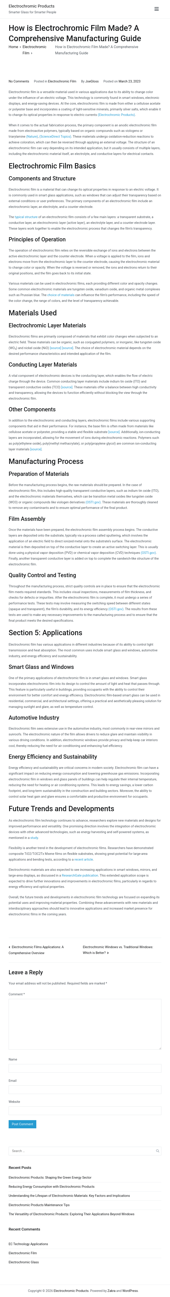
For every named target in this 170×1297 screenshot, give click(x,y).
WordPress (130, 1291)
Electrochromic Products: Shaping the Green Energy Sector (50, 1178)
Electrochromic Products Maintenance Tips (39, 1205)
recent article (83, 859)
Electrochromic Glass (24, 1262)
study (34, 838)
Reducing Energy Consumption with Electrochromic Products (52, 1187)
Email (13, 1081)
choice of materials (61, 295)
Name (13, 1059)
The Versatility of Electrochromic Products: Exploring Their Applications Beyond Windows (71, 1214)
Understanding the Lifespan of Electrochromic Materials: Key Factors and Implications (69, 1196)
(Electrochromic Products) (116, 115)
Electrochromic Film (62, 81)
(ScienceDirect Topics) (55, 137)
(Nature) (32, 137)
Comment (17, 994)
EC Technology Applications (28, 1244)
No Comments (19, 81)
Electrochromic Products (31, 6)
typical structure (26, 217)
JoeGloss (92, 81)
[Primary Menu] (157, 9)
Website (14, 1102)
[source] (55, 348)
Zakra (112, 1291)
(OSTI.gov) (93, 502)
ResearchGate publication (80, 875)
